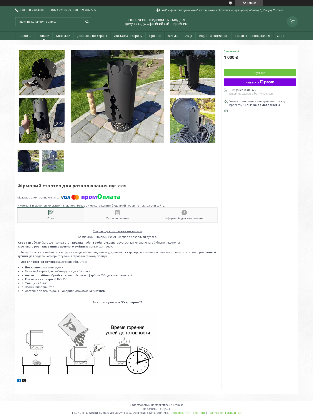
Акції (188, 36)
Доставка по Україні (92, 36)
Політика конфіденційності (225, 413)
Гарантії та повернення (252, 36)
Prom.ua (178, 405)
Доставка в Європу (128, 36)
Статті (281, 36)
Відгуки (173, 36)
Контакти (63, 36)
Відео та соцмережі (213, 36)
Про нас (155, 36)
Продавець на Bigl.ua (156, 409)
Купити (259, 72)
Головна (25, 36)
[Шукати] (87, 21)
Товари (43, 36)
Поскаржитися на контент (188, 413)
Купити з (259, 82)
